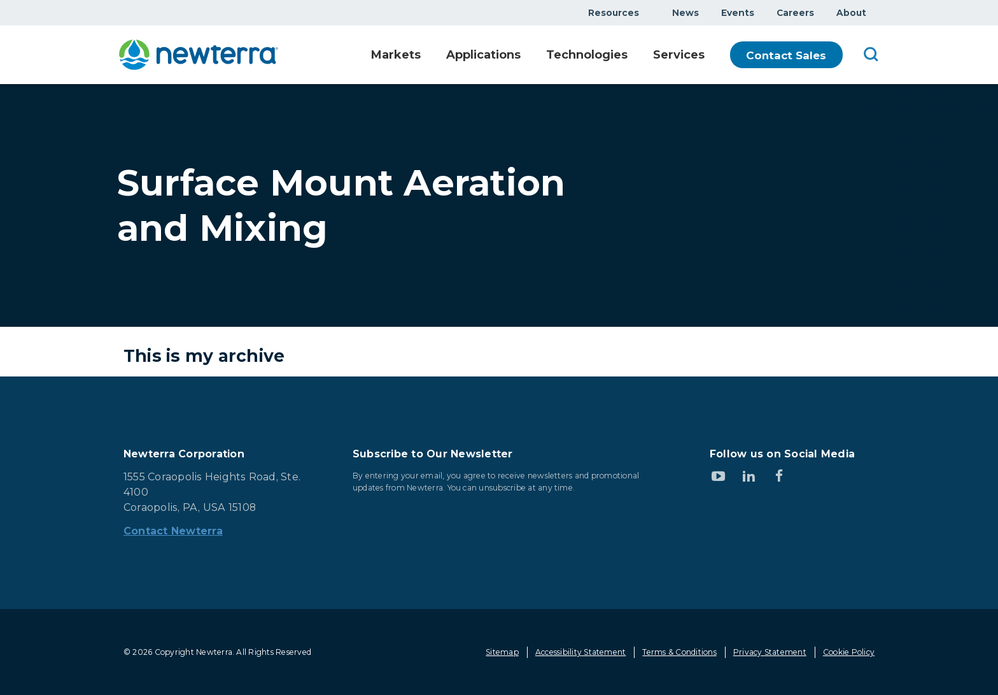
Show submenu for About (874, 12)
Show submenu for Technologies (632, 55)
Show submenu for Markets (420, 55)
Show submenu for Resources (646, 12)
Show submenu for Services (711, 55)
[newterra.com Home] (198, 54)
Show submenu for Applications (523, 55)
